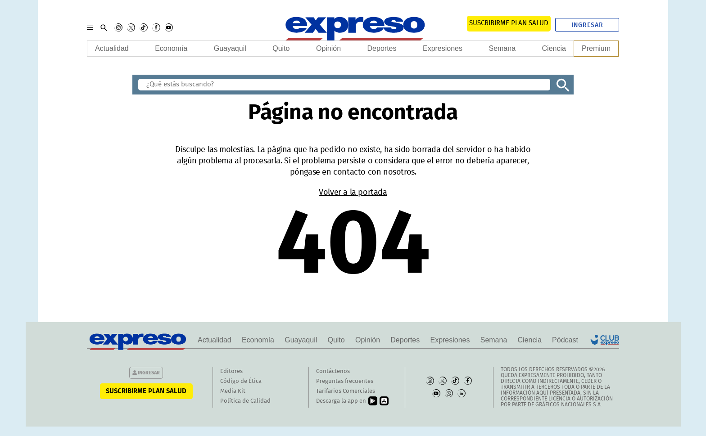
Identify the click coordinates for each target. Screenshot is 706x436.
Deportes (382, 48)
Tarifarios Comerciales (345, 391)
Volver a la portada (353, 193)
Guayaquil (230, 48)
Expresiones (442, 48)
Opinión (328, 48)
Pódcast (565, 340)
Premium (596, 48)
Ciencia (554, 48)
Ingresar (587, 25)
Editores (231, 371)
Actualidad (112, 48)
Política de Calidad (245, 401)
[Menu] (90, 27)
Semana (502, 48)
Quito (281, 48)
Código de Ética (241, 381)
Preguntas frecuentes (344, 381)
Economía (171, 48)
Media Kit (232, 391)
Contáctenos (333, 371)
